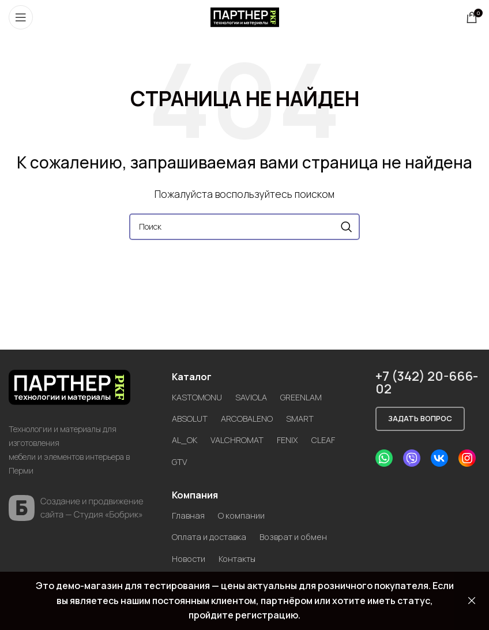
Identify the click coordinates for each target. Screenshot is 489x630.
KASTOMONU (198, 397)
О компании (245, 515)
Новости (191, 558)
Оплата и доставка (212, 536)
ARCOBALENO (251, 418)
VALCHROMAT (241, 439)
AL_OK (186, 439)
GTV (180, 461)
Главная (189, 515)
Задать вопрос (420, 418)
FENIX (294, 439)
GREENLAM (308, 397)
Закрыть (471, 601)
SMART (307, 418)
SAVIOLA (255, 397)
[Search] (244, 226)
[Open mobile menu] (21, 17)
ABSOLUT (191, 418)
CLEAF (332, 439)
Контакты (244, 558)
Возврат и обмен (302, 536)
